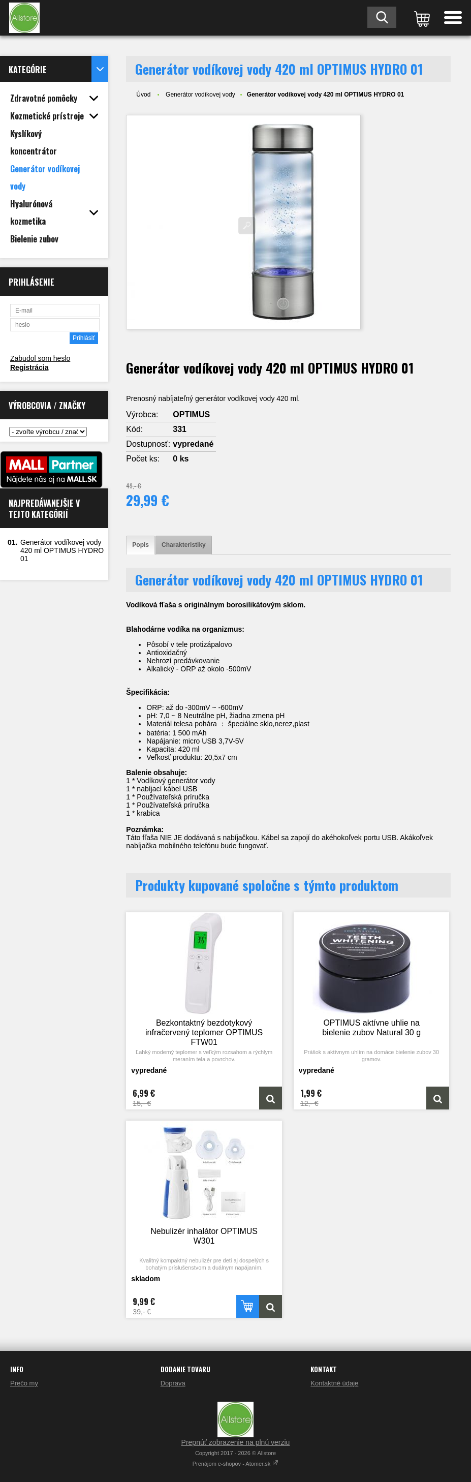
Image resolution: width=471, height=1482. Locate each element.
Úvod (143, 94)
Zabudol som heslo (40, 358)
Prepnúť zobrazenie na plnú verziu (235, 1442)
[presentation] (140, 545)
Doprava (173, 1383)
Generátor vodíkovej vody (200, 94)
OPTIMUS (191, 414)
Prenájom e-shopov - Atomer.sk (236, 1464)
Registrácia (29, 367)
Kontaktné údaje (334, 1383)
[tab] (140, 545)
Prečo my (24, 1383)
